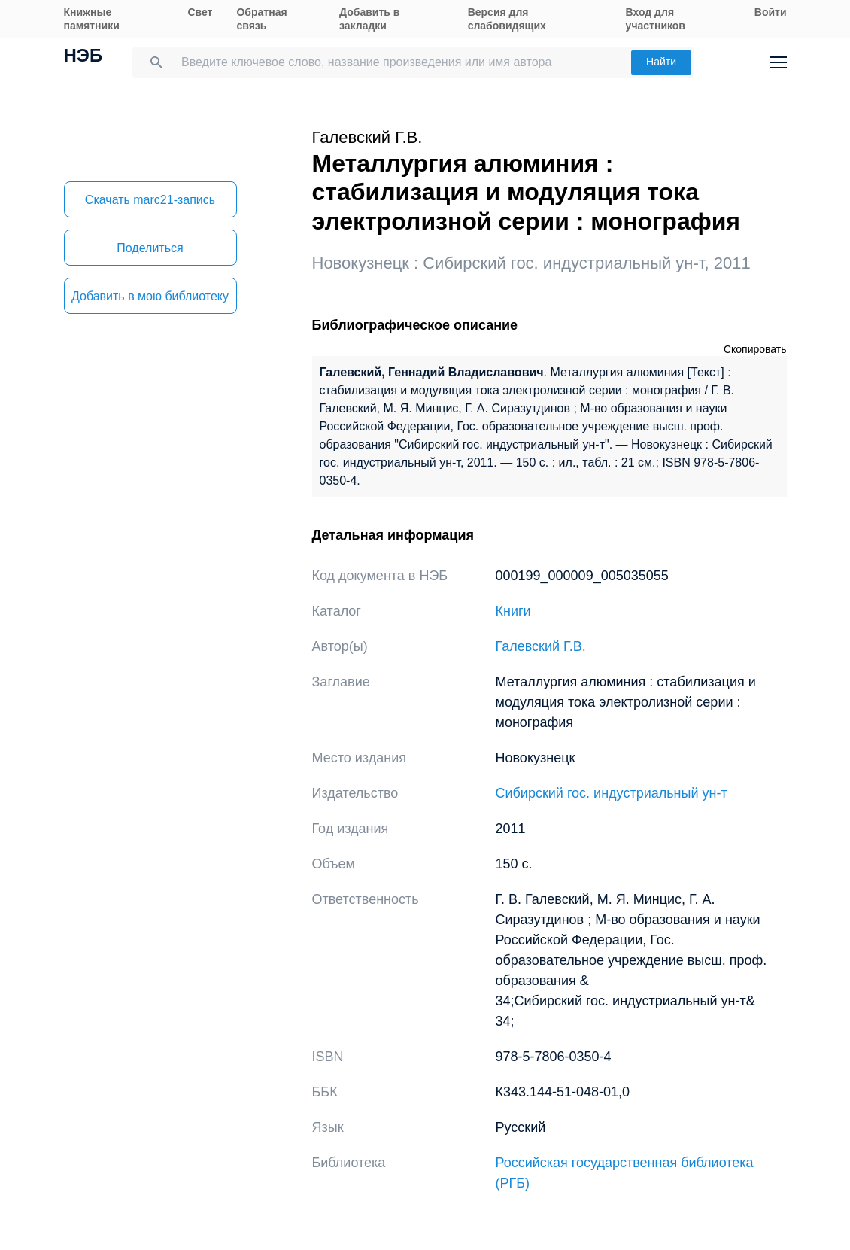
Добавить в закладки (369, 19)
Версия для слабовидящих (507, 19)
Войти (770, 12)
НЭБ (83, 57)
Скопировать (755, 349)
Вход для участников (655, 19)
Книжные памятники (92, 19)
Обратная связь (261, 19)
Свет (199, 12)
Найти (661, 62)
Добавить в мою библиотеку (150, 296)
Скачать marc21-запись (150, 199)
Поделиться (150, 248)
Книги (513, 611)
